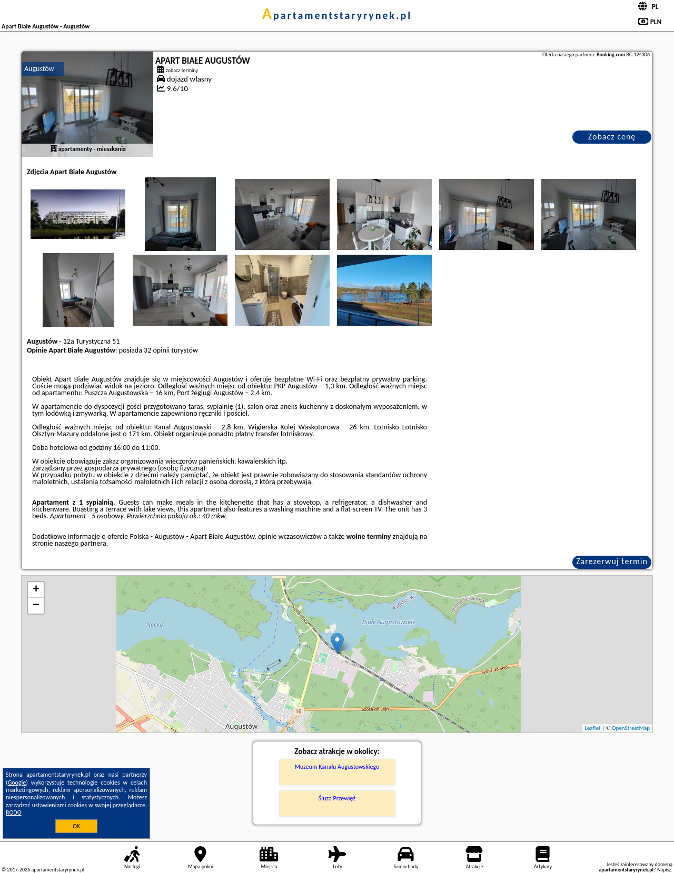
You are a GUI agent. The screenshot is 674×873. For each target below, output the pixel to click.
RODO (14, 812)
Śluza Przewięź (337, 798)
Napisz (664, 869)
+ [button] (36, 590)
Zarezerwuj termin (612, 561)
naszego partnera (80, 543)
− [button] (36, 606)
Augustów (39, 68)
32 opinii (157, 350)
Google (17, 782)
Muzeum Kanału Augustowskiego (337, 766)
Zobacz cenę (612, 137)
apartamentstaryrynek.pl (337, 15)
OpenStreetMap (631, 728)
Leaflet (592, 728)
